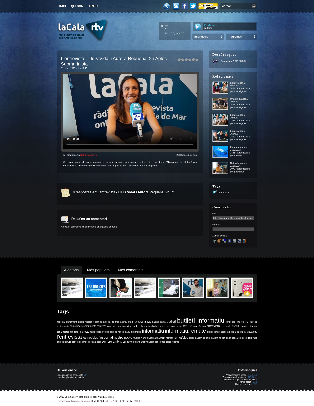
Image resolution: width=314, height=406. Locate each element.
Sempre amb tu (88, 155)
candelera (230, 322)
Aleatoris (71, 270)
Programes (235, 36)
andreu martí (126, 322)
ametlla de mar (111, 322)
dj (158, 326)
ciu (246, 322)
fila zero (74, 332)
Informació (201, 36)
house (121, 332)
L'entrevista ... (238, 83)
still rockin (128, 341)
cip (242, 322)
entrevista (213, 326)
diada (154, 326)
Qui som (77, 6)
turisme (175, 342)
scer (99, 342)
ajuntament (71, 322)
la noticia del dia (235, 332)
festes (66, 332)
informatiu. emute (185, 331)
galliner (99, 332)
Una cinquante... (239, 99)
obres (192, 338)
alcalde (98, 322)
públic (249, 338)
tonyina (138, 342)
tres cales (166, 342)
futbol (92, 332)
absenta (61, 322)
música (136, 338)
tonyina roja (148, 342)
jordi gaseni (220, 332)
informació (136, 332)
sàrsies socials (89, 342)
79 (85, 375)
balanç (155, 322)
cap (238, 322)
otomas (238, 155)
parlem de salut (202, 338)
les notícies (90, 337)
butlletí (171, 321)
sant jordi (76, 342)
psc (244, 338)
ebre (162, 326)
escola (228, 326)
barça (163, 322)
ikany (127, 332)
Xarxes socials (219, 235)
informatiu (153, 331)
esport (235, 326)
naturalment (159, 338)
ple (239, 338)
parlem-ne (216, 338)
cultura (129, 326)
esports (243, 326)
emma (179, 326)
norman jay (171, 338)
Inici (62, 6)
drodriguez (240, 91)
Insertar (216, 224)
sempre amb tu (112, 341)
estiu (250, 326)
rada (255, 338)
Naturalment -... (238, 163)
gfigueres (239, 171)
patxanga (226, 338)
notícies (183, 337)
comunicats (76, 326)
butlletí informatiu (200, 320)
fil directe (84, 331)
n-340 (143, 338)
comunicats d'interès (94, 326)
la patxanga (250, 331)
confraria (120, 326)
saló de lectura (64, 342)
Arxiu (93, 6)
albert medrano (86, 322)
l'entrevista (223, 192)
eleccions (170, 326)
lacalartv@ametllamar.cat (77, 401)
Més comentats (131, 270)
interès (210, 332)
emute (187, 326)
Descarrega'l (228, 61)
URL (214, 213)
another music (143, 321)
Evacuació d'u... (239, 147)
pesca (235, 338)
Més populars (98, 270)
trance (158, 342)
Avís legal (109, 397)
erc (222, 326)
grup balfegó (110, 332)
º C (164, 26)
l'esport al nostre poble (115, 337)
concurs (111, 326)
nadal (150, 338)
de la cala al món (142, 326)
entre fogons (199, 326)
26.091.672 (252, 375)
